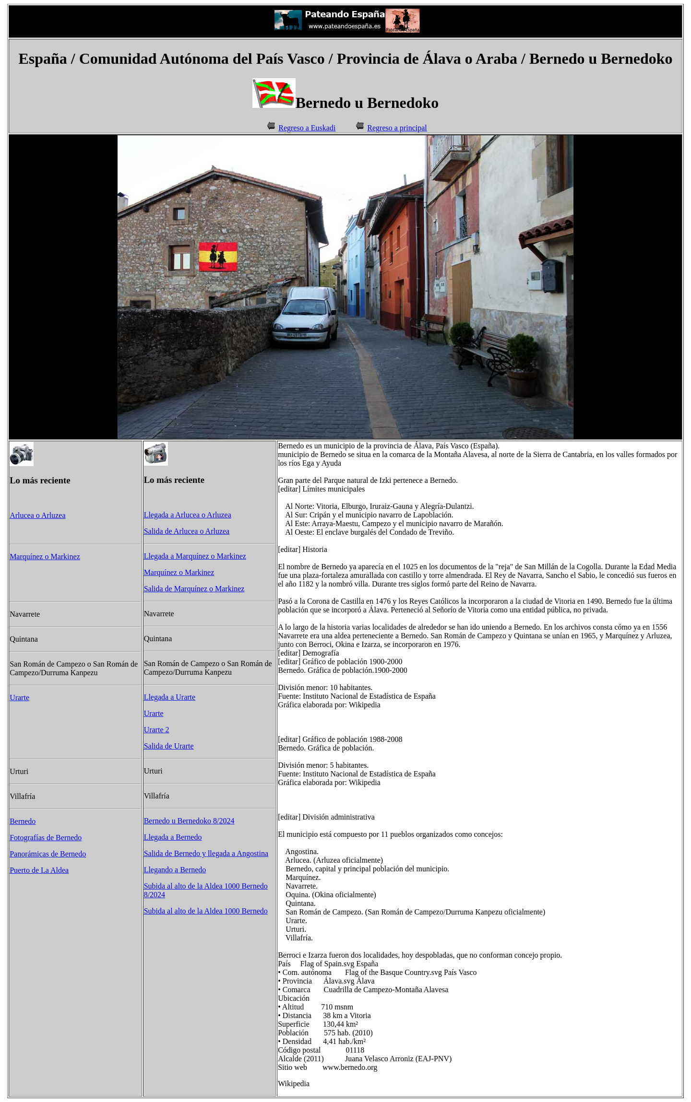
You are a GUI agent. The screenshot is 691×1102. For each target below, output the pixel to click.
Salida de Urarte (169, 746)
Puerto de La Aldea (39, 870)
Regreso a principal (397, 128)
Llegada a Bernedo (173, 837)
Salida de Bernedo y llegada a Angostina (206, 853)
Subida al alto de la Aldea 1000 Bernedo (206, 911)
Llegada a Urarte (169, 697)
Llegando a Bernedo (175, 870)
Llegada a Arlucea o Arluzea (187, 515)
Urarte (19, 697)
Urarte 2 (156, 730)
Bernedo (23, 821)
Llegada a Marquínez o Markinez (195, 556)
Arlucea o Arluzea (37, 515)
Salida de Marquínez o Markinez (194, 589)
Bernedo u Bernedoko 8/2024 (189, 821)
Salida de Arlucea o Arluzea (187, 531)
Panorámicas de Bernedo (48, 854)
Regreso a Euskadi (306, 128)
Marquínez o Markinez (45, 556)
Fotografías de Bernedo (46, 837)
